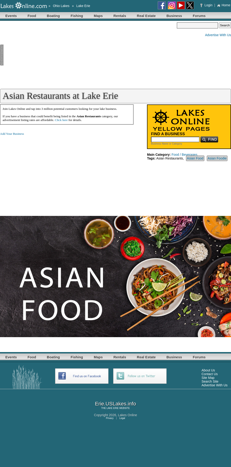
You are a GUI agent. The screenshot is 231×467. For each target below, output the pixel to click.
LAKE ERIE (113, 408)
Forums (199, 16)
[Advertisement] (88, 55)
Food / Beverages (184, 154)
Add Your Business (12, 133)
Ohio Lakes (61, 6)
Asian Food (195, 158)
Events (11, 16)
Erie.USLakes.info (115, 404)
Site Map (208, 378)
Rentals (119, 16)
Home (223, 5)
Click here (61, 120)
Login (206, 5)
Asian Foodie (217, 158)
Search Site (210, 381)
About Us (208, 370)
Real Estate (146, 16)
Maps (98, 16)
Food (32, 16)
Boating (53, 16)
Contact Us (210, 374)
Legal (122, 418)
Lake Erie (83, 6)
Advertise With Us (218, 35)
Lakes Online (127, 415)
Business (174, 16)
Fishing (77, 16)
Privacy (110, 418)
